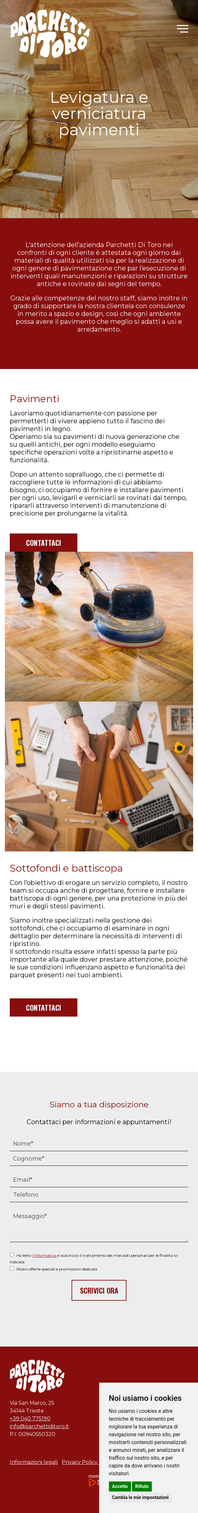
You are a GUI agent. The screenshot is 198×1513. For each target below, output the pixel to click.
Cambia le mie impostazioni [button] (140, 1497)
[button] (182, 29)
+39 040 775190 (30, 1418)
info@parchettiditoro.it (39, 1426)
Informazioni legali (34, 1462)
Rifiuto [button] (142, 1486)
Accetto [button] (120, 1486)
